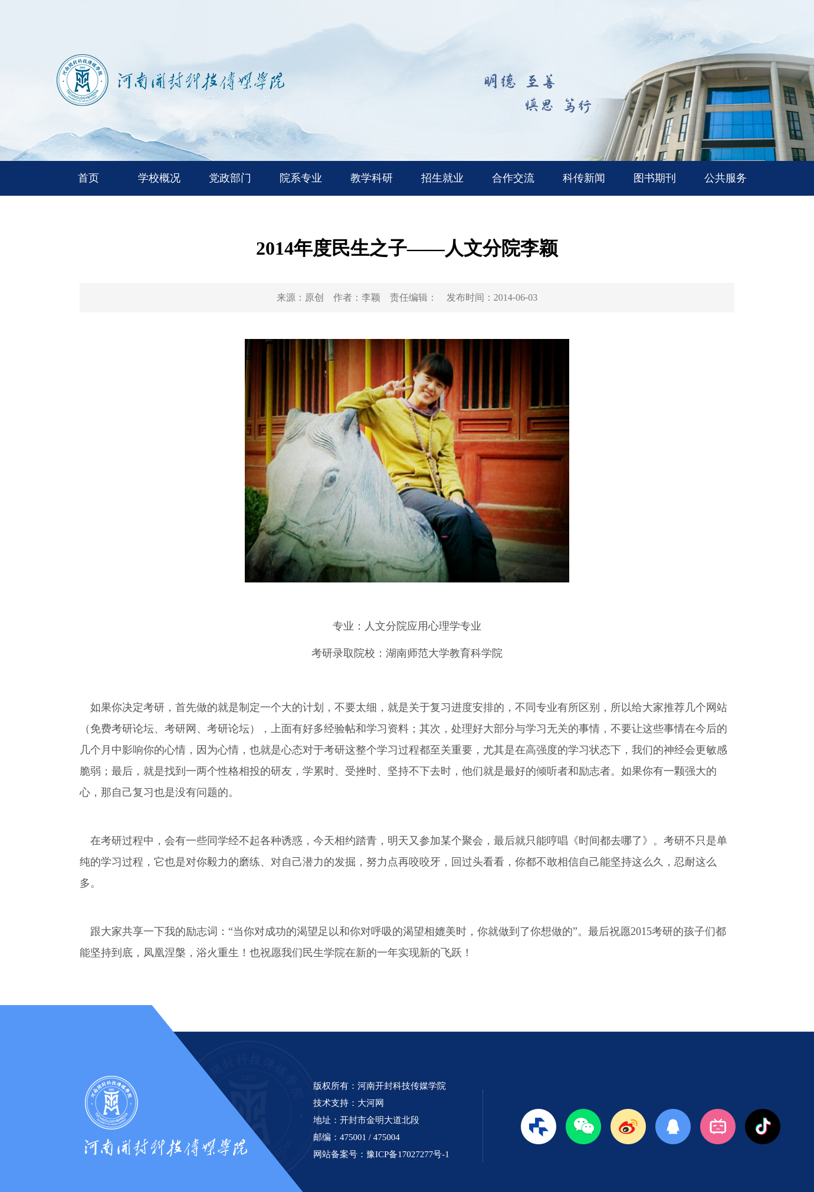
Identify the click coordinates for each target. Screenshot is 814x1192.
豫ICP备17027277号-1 (407, 1154)
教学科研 (371, 178)
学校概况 (159, 178)
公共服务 (725, 178)
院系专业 (301, 178)
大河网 (370, 1103)
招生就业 (442, 178)
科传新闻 (584, 178)
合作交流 (513, 178)
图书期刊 (655, 178)
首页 (88, 178)
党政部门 (230, 178)
